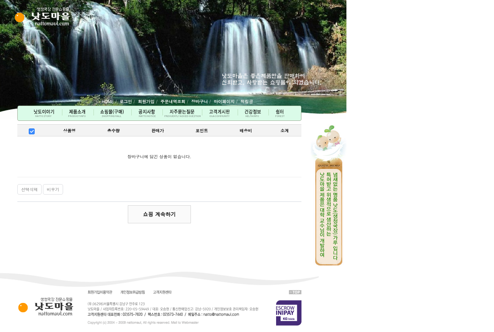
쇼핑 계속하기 (159, 214)
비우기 (53, 189)
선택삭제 (29, 189)
